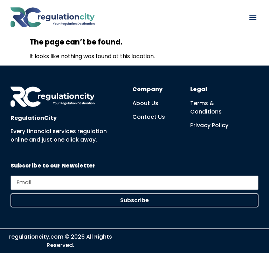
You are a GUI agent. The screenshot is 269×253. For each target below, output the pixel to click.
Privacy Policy (209, 125)
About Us (145, 103)
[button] (252, 17)
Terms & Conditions (206, 107)
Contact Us (148, 117)
